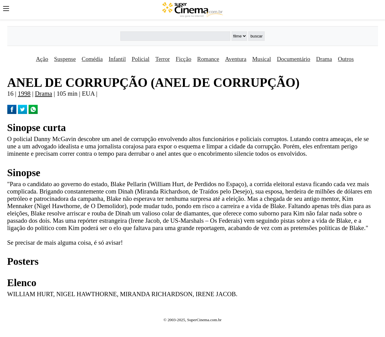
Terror (162, 59)
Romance (208, 59)
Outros (346, 59)
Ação (42, 59)
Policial (141, 59)
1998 (24, 93)
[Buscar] (175, 36)
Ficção (183, 59)
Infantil (116, 59)
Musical (261, 59)
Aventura (235, 59)
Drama (324, 59)
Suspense (65, 59)
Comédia (92, 59)
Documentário (293, 59)
